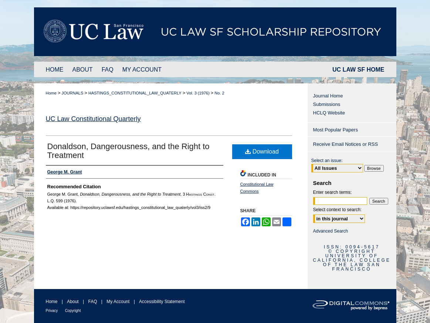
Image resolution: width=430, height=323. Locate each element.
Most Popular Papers (335, 130)
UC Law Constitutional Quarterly (93, 119)
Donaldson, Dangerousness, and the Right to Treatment (128, 151)
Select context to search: (337, 209)
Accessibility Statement (161, 301)
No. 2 (219, 93)
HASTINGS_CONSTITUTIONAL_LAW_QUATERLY (135, 93)
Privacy (52, 311)
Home (51, 93)
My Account (117, 301)
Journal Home (328, 96)
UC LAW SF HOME (358, 69)
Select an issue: (327, 160)
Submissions (327, 104)
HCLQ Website (329, 113)
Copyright (73, 311)
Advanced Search (330, 231)
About (72, 301)
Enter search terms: (332, 192)
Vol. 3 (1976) (197, 93)
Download (262, 151)
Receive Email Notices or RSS (345, 144)
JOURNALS (73, 93)
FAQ (92, 301)
